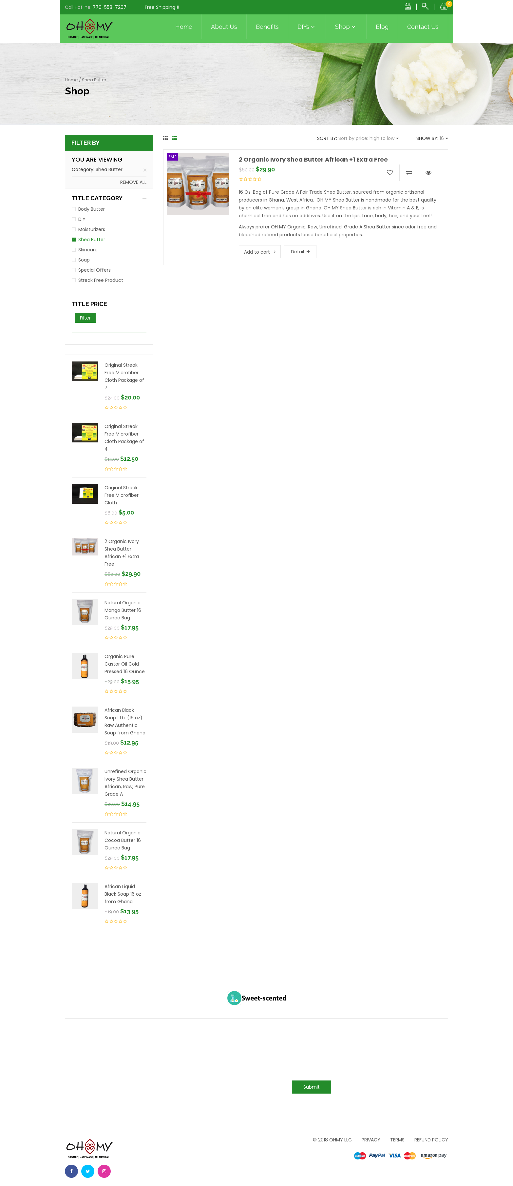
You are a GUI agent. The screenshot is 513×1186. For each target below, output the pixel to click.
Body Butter (91, 209)
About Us (224, 26)
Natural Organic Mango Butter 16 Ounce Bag (122, 610)
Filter (85, 318)
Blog (382, 26)
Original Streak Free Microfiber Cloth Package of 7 (124, 376)
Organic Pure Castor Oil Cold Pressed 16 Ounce (124, 664)
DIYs (306, 27)
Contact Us (423, 26)
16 (442, 138)
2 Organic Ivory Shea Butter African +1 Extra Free (121, 552)
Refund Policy (431, 1140)
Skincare (88, 249)
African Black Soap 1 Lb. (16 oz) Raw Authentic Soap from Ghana (124, 721)
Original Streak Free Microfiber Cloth (121, 495)
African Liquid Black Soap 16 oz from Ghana (122, 894)
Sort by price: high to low (366, 138)
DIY (82, 219)
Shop (346, 27)
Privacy (371, 1140)
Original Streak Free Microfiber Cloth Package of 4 (124, 437)
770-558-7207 (109, 7)
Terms (397, 1140)
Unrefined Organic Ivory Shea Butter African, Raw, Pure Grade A (125, 782)
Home (183, 26)
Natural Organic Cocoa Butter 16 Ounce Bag (122, 840)
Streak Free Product (100, 280)
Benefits (267, 26)
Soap (84, 260)
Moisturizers (91, 229)
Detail (297, 251)
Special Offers (94, 270)
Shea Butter (109, 169)
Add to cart (257, 252)
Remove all (133, 182)
